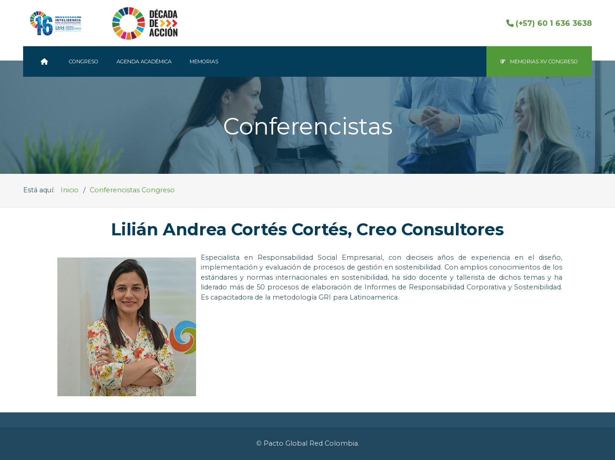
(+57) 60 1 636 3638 (549, 23)
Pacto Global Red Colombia (311, 443)
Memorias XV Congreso (539, 61)
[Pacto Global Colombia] (46, 61)
